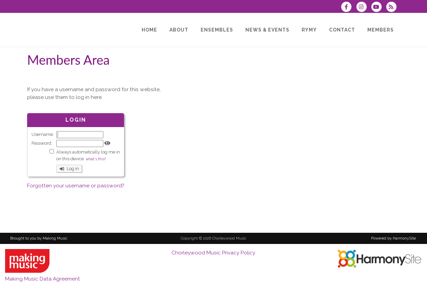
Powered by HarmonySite (393, 238)
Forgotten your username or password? (75, 186)
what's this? (96, 159)
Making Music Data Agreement (42, 279)
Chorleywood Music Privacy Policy (213, 253)
